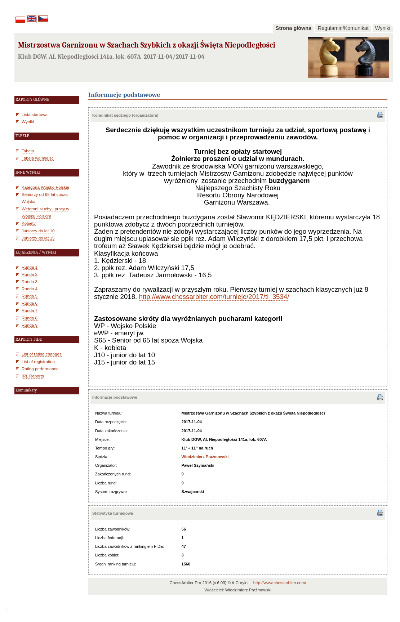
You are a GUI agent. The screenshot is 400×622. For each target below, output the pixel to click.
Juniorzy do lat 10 (38, 230)
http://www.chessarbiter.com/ (279, 583)
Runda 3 (29, 281)
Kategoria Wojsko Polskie (45, 187)
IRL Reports (33, 375)
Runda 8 (29, 318)
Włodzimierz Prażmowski (205, 457)
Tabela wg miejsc (38, 158)
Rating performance (40, 368)
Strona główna (293, 28)
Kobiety (29, 223)
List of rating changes (42, 354)
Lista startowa (35, 114)
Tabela (28, 150)
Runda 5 (29, 296)
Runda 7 (29, 310)
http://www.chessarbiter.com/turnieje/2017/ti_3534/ (214, 296)
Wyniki (382, 28)
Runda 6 (29, 303)
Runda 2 (29, 274)
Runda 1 (29, 267)
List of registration (38, 361)
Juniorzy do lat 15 (38, 238)
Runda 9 (29, 325)
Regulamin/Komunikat (343, 28)
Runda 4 (29, 288)
